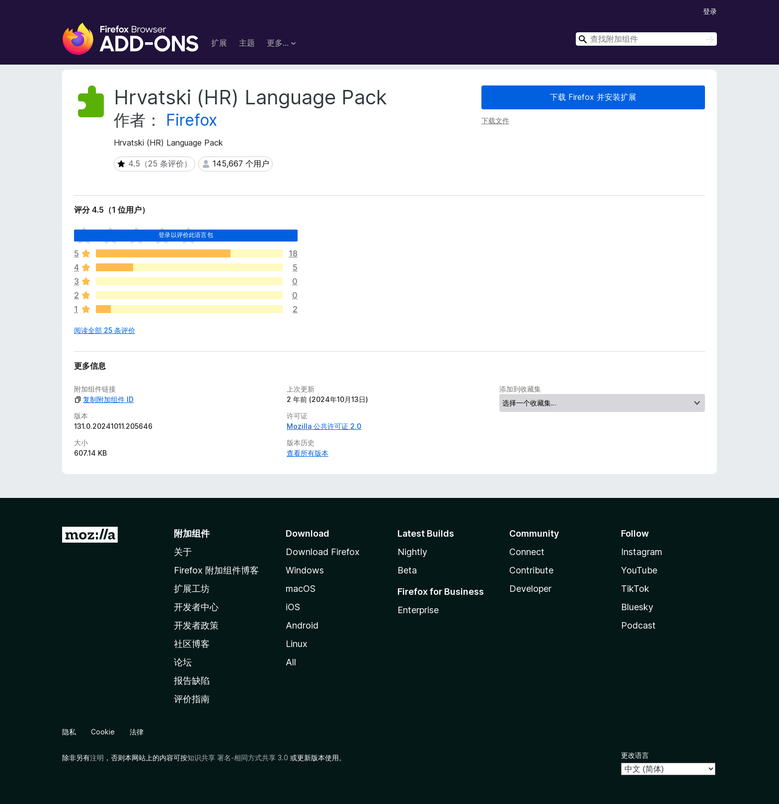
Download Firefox (323, 552)
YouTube (639, 570)
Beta (407, 570)
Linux (297, 644)
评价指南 (192, 699)
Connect (527, 552)
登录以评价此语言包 (185, 235)
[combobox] (646, 39)
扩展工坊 (192, 588)
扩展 (219, 43)
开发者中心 (196, 607)
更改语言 (635, 755)
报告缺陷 (192, 680)
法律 (137, 731)
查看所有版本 (307, 453)
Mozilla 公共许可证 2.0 (324, 426)
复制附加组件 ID (104, 399)
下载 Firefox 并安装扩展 (593, 97)
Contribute (531, 570)
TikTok (635, 588)
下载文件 (495, 120)
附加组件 (192, 533)
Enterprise (418, 610)
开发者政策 (196, 625)
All (291, 662)
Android (302, 625)
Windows (305, 570)
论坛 (183, 662)
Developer (530, 588)
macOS (300, 588)
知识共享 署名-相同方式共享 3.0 (237, 757)
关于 (183, 552)
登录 (710, 11)
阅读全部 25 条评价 (104, 330)
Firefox (191, 120)
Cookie (103, 731)
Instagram (641, 552)
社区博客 (192, 644)
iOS (293, 607)
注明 (97, 757)
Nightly (412, 552)
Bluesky (637, 607)
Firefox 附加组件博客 (216, 570)
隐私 (69, 731)
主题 (247, 43)
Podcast (638, 625)
